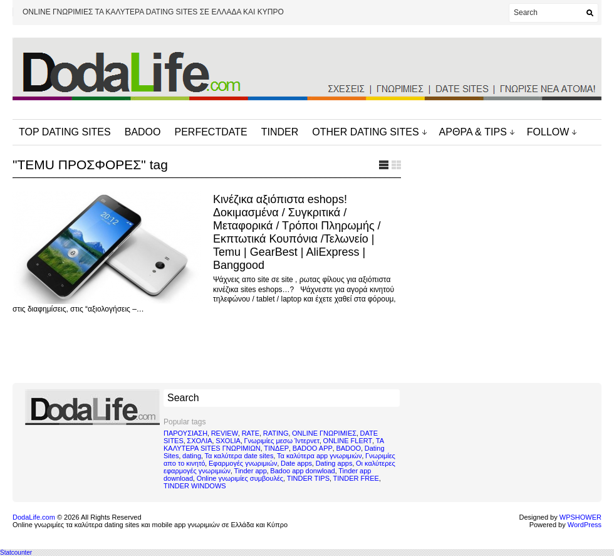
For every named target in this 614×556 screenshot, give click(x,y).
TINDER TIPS (308, 478)
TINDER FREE (356, 478)
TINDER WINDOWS (195, 486)
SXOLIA (228, 440)
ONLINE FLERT (348, 440)
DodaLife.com (34, 517)
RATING (276, 433)
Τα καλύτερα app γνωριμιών (319, 455)
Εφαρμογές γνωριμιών (243, 463)
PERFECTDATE (211, 132)
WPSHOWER (580, 517)
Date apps (296, 463)
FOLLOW (548, 132)
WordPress (584, 524)
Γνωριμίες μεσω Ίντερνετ (282, 440)
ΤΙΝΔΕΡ (276, 448)
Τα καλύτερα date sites (239, 455)
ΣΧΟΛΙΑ (199, 440)
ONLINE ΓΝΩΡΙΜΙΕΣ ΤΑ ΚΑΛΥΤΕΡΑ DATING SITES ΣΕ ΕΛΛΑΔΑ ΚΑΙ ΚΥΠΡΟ (153, 12)
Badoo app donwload (302, 471)
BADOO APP (313, 448)
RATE (251, 433)
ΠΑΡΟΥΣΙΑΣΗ (185, 433)
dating (191, 455)
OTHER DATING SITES (365, 132)
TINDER (280, 132)
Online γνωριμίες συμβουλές (240, 478)
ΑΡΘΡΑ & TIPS (473, 132)
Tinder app (250, 471)
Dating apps (334, 463)
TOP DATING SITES (65, 132)
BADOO (143, 132)
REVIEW (224, 433)
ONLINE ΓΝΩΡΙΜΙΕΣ (324, 433)
